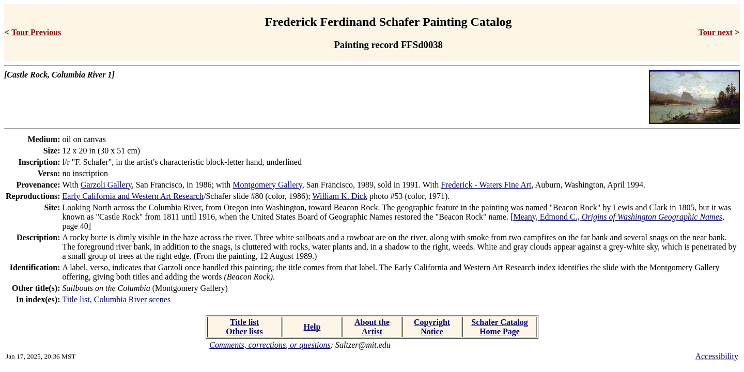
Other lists (244, 331)
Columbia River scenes (132, 299)
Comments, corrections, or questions (270, 344)
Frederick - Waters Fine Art (486, 184)
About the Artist (372, 327)
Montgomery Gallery (267, 184)
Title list (76, 299)
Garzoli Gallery (106, 184)
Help (312, 326)
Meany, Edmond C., (617, 216)
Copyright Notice (432, 327)
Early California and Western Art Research (133, 196)
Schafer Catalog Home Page (499, 327)
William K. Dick (340, 196)
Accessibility (716, 356)
